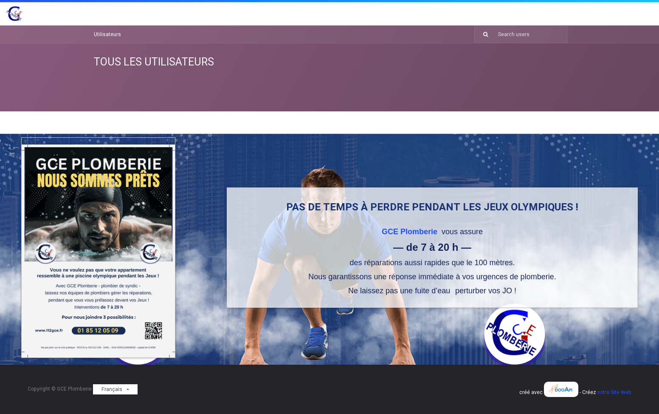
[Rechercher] (482, 34)
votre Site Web (614, 392)
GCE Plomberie (410, 231)
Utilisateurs (107, 34)
